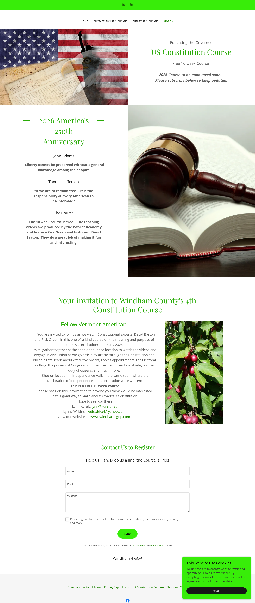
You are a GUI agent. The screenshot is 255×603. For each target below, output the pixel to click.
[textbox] (127, 471)
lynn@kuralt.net (104, 406)
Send (127, 533)
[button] (169, 21)
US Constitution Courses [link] (148, 587)
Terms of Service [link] (158, 545)
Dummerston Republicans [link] (110, 21)
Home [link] (84, 21)
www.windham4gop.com (110, 416)
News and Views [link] (177, 587)
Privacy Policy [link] (139, 545)
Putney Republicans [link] (145, 21)
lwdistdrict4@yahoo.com (106, 411)
